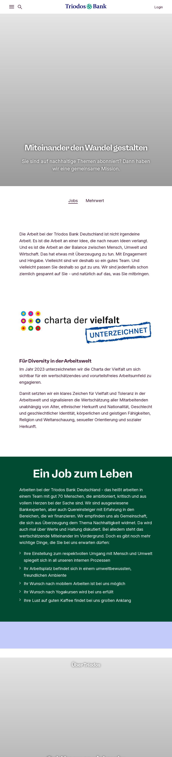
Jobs (73, 200)
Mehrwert (95, 200)
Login (158, 7)
